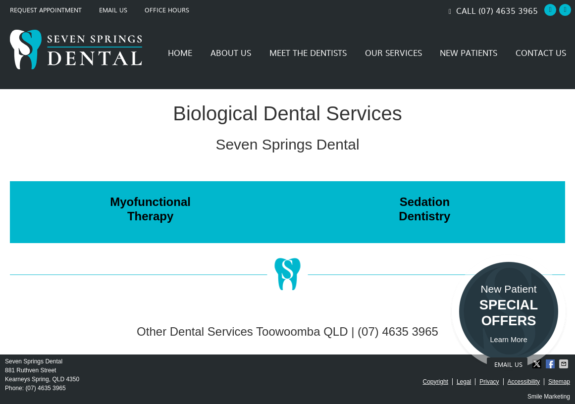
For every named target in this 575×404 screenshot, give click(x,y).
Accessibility (524, 381)
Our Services (393, 52)
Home (180, 52)
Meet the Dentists (308, 52)
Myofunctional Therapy (150, 209)
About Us (230, 52)
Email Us (113, 9)
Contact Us (541, 52)
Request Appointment (46, 9)
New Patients (468, 52)
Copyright (435, 381)
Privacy (489, 381)
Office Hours (167, 9)
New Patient (508, 314)
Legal (464, 381)
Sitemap (559, 381)
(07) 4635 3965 (508, 10)
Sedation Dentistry (424, 209)
